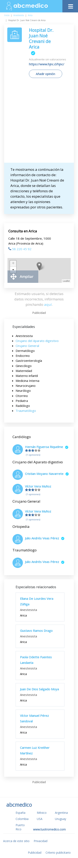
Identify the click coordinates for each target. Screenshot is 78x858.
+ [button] (13, 264)
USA (39, 819)
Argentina (61, 813)
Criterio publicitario (58, 852)
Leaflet (66, 281)
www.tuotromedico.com (49, 829)
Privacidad (40, 841)
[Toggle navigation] (70, 5)
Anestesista (18, 15)
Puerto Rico (20, 827)
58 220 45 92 (19, 249)
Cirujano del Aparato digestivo (37, 341)
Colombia (22, 819)
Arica (30, 15)
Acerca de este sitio (16, 841)
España (20, 813)
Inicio (6, 15)
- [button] (13, 270)
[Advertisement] (39, 122)
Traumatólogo (26, 411)
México (42, 813)
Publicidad (34, 852)
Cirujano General (27, 346)
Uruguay (60, 819)
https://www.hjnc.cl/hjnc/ (46, 64)
